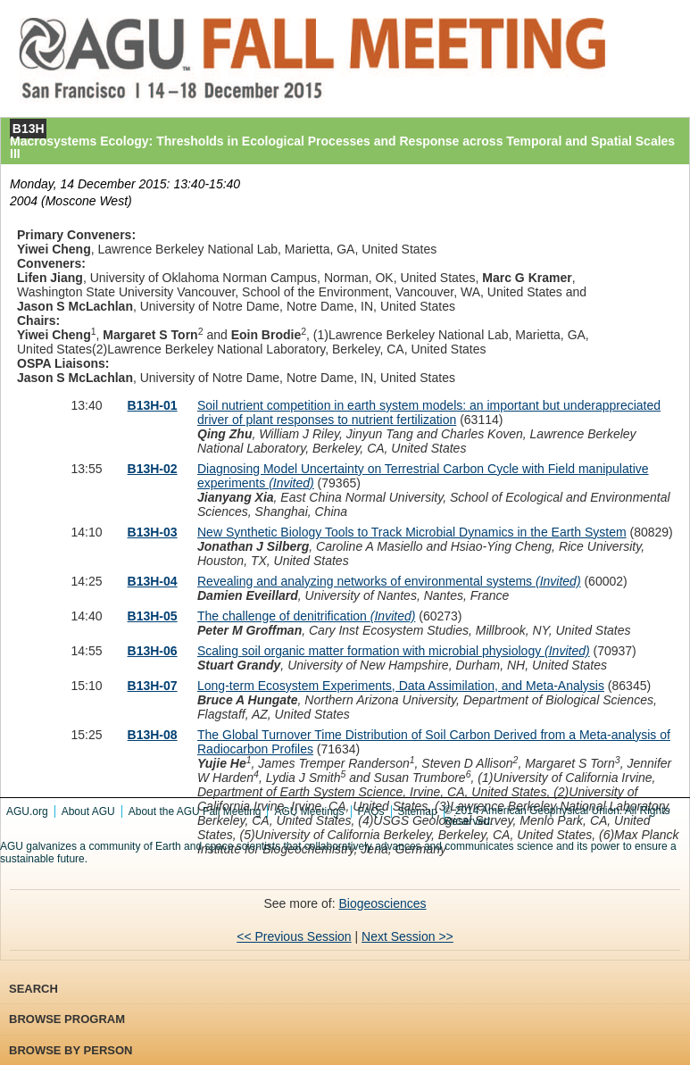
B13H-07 (153, 685)
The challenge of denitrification (306, 616)
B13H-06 (153, 651)
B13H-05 (153, 616)
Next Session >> (407, 936)
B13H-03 (153, 532)
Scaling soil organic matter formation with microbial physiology (393, 651)
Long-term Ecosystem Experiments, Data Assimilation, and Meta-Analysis (400, 685)
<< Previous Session (294, 936)
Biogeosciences (382, 903)
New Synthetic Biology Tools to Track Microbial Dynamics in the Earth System (412, 532)
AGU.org (27, 811)
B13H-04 (153, 581)
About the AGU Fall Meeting (195, 811)
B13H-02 (153, 469)
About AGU (88, 811)
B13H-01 (153, 405)
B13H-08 (153, 735)
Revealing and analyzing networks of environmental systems (389, 581)
